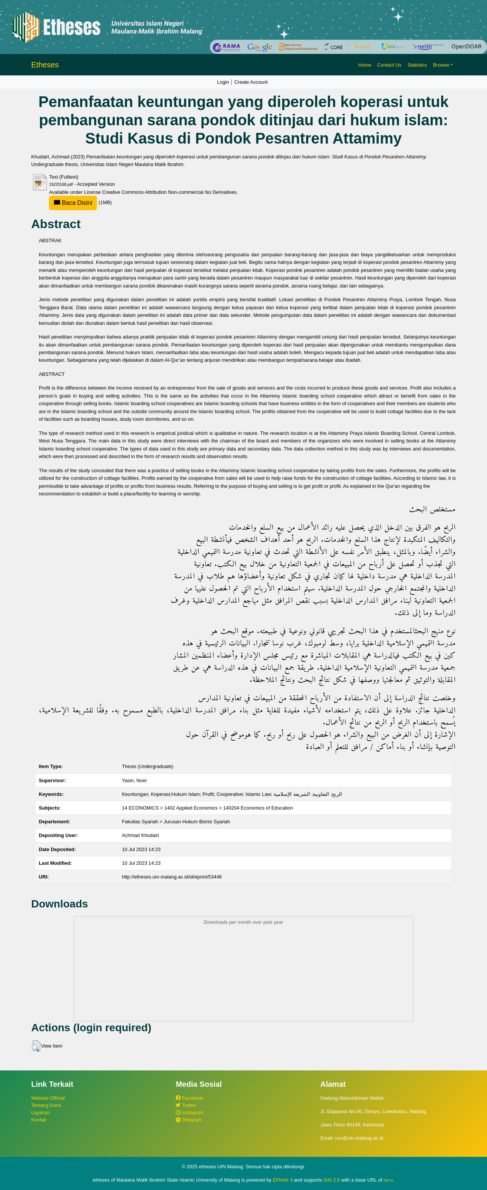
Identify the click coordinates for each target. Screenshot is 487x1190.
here (388, 1180)
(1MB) (80, 202)
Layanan (40, 1112)
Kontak (38, 1120)
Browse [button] (441, 65)
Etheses (45, 65)
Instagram (190, 1112)
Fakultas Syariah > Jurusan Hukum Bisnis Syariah (176, 821)
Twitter (186, 1105)
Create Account (251, 82)
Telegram (189, 1120)
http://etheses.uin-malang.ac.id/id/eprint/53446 (172, 877)
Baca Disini (73, 203)
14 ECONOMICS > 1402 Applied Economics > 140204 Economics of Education (207, 808)
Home (364, 65)
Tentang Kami (46, 1105)
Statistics (417, 65)
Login (223, 82)
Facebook (190, 1098)
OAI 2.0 (331, 1180)
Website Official (48, 1098)
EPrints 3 (283, 1180)
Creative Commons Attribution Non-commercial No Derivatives (169, 192)
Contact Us (389, 65)
